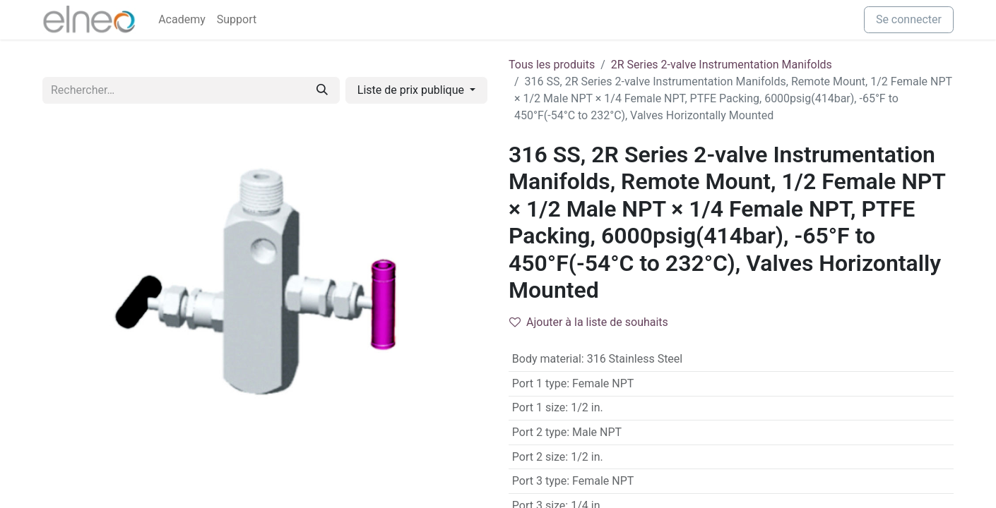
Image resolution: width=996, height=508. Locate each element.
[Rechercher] (322, 90)
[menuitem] (182, 20)
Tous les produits (552, 64)
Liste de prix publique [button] (412, 90)
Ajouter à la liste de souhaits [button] (588, 322)
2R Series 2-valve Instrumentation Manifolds (721, 64)
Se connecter (909, 19)
